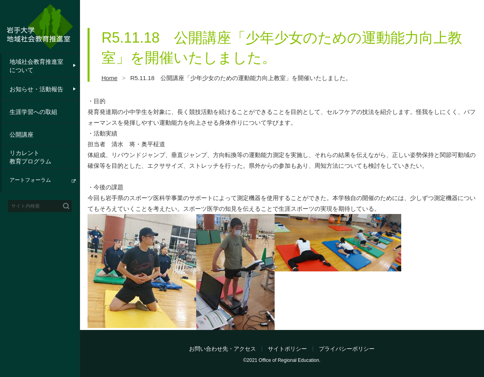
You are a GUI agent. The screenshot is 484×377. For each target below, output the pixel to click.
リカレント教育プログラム (30, 157)
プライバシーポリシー (347, 348)
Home (109, 78)
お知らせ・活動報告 (36, 89)
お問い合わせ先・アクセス (222, 348)
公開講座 (21, 134)
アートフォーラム (30, 180)
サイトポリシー (287, 348)
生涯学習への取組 (33, 111)
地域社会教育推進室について (36, 65)
